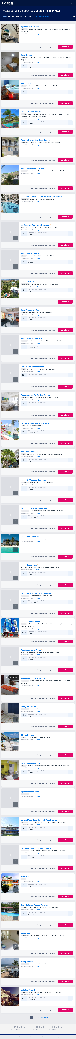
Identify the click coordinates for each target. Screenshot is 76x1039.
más (61, 1037)
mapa (38, 34)
